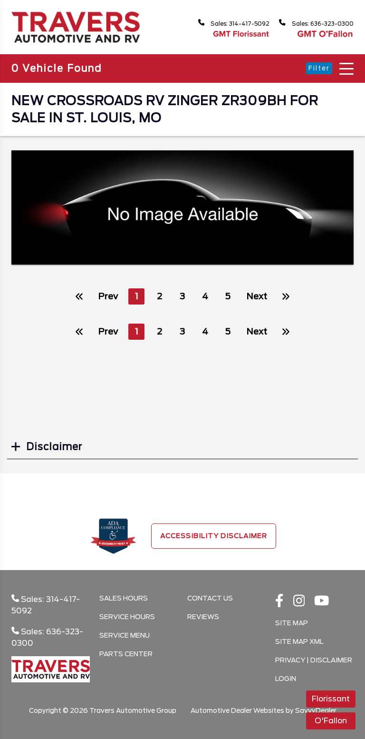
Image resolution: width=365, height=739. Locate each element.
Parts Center (126, 654)
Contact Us (210, 598)
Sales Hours (123, 598)
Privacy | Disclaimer (313, 660)
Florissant (331, 698)
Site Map (291, 623)
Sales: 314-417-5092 (219, 23)
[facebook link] (279, 601)
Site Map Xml (299, 641)
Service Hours (127, 617)
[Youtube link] (321, 601)
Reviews (203, 617)
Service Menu (124, 635)
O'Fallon (331, 720)
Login (285, 678)
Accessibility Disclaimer (213, 536)
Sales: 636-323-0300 (312, 23)
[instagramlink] (299, 601)
